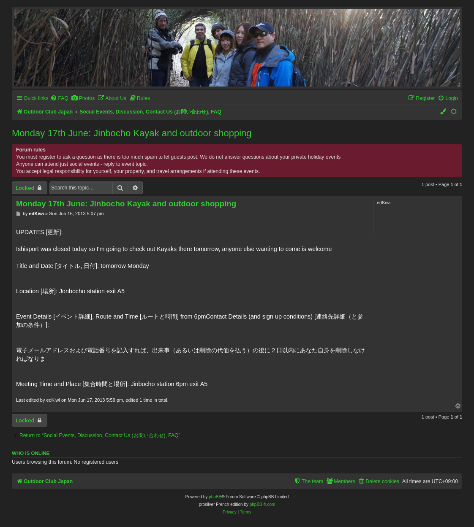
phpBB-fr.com (262, 504)
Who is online (30, 453)
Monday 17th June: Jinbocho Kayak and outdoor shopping (132, 133)
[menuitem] (59, 98)
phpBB (215, 497)
